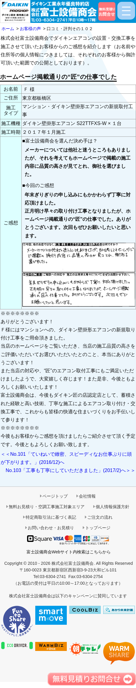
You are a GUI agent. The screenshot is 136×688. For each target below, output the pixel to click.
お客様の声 (30, 28)
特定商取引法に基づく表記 (51, 517)
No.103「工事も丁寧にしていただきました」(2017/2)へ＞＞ (70, 470)
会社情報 (87, 496)
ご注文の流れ (100, 517)
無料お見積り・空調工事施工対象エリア (47, 506)
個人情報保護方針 (112, 506)
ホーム (8, 28)
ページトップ (55, 496)
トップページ (97, 527)
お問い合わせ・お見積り (51, 527)
